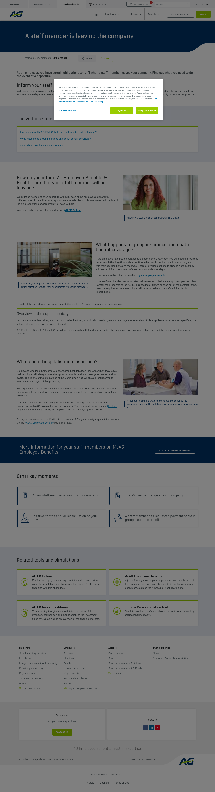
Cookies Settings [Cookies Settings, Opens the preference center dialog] (67, 110)
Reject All (121, 111)
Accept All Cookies (146, 111)
